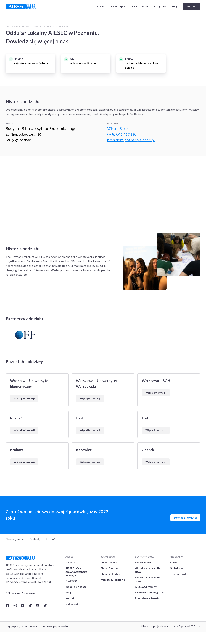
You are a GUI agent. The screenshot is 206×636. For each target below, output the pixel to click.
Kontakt (191, 6)
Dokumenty (72, 603)
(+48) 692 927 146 (121, 134)
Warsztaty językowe (112, 579)
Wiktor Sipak (117, 129)
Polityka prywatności (55, 626)
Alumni (174, 562)
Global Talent (108, 562)
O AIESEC (71, 581)
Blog (174, 6)
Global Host (177, 568)
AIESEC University (146, 586)
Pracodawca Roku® (147, 598)
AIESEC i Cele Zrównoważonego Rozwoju (76, 572)
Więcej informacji (24, 398)
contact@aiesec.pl (23, 593)
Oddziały (35, 539)
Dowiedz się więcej (185, 517)
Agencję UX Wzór (189, 626)
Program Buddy (179, 573)
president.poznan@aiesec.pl (131, 140)
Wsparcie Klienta (75, 586)
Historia (70, 562)
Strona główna (15, 539)
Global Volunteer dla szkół (147, 579)
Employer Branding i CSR (150, 592)
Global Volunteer (110, 573)
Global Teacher (109, 568)
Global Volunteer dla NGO (147, 570)
